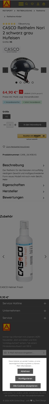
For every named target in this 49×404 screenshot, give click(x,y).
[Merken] (16, 146)
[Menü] (21, 4)
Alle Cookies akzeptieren (25, 385)
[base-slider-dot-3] (24, 83)
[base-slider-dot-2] (20, 83)
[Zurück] (3, 256)
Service (7, 317)
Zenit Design (40, 400)
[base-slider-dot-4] (29, 83)
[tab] (24, 172)
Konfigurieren (25, 378)
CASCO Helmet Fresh (11, 287)
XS (6, 116)
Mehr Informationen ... (24, 366)
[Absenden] (43, 352)
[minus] (5, 125)
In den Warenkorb (32, 124)
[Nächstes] (43, 70)
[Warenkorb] (43, 4)
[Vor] (45, 256)
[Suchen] (26, 4)
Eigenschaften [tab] (24, 184)
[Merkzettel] (32, 4)
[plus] (15, 125)
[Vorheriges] (5, 70)
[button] (32, 137)
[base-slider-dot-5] (33, 83)
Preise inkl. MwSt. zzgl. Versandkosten (21, 96)
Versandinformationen (35, 395)
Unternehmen (11, 310)
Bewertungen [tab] (24, 197)
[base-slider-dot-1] (16, 83)
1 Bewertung (24, 23)
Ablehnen (25, 371)
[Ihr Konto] (38, 4)
